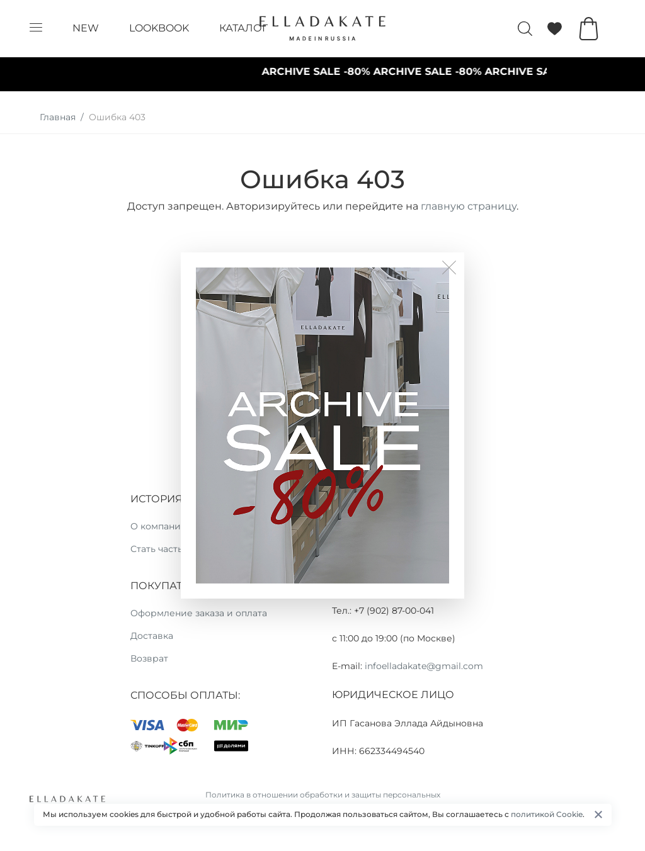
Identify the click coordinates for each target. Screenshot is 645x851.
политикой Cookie (547, 814)
